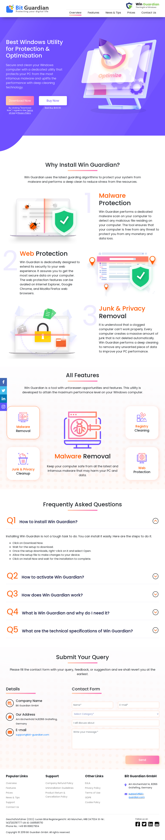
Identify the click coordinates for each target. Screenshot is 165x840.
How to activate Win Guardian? (82, 575)
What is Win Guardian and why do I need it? (82, 611)
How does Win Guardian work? (82, 593)
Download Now (20, 101)
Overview (75, 12)
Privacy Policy (24, 113)
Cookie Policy (92, 802)
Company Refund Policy (59, 783)
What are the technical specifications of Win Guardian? (82, 629)
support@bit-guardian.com (32, 734)
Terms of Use (92, 792)
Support (10, 802)
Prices (131, 12)
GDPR (88, 797)
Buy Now (53, 101)
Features (93, 12)
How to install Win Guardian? (82, 520)
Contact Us (148, 12)
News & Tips (113, 12)
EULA (87, 783)
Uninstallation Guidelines (59, 788)
